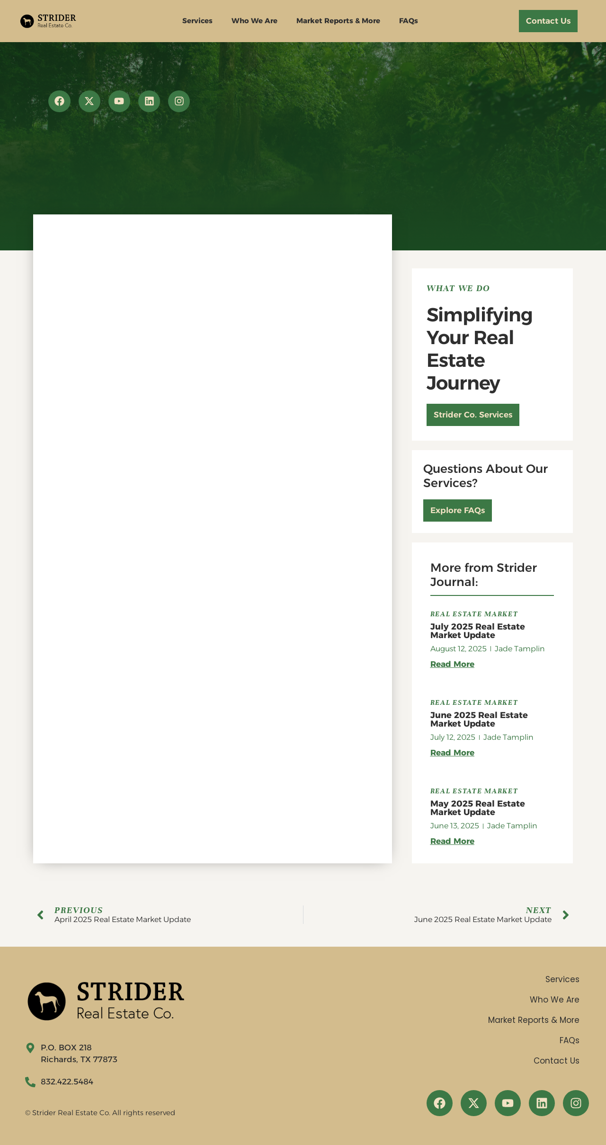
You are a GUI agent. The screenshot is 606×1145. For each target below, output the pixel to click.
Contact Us (556, 1060)
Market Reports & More (338, 20)
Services (197, 20)
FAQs (408, 20)
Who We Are (254, 20)
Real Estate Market (474, 614)
